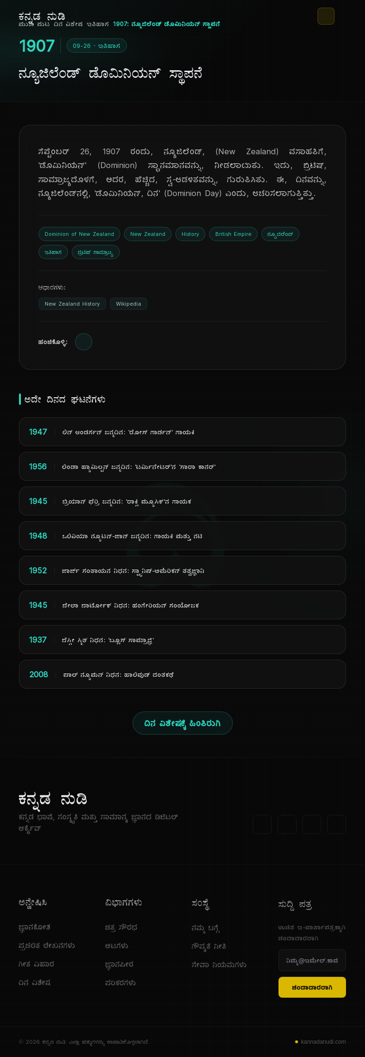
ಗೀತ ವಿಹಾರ (37, 967)
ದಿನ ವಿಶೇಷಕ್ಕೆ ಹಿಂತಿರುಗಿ (182, 723)
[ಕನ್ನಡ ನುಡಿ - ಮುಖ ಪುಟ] (42, 16)
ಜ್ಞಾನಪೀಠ (120, 971)
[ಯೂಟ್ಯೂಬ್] (311, 828)
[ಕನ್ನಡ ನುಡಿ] (110, 801)
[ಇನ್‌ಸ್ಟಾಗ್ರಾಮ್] (336, 828)
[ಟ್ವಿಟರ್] (287, 828)
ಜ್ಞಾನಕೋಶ (35, 930)
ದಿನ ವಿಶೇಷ (35, 986)
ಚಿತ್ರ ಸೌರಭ (122, 934)
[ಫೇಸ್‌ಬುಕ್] (262, 828)
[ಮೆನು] (342, 16)
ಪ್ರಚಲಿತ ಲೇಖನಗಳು (47, 949)
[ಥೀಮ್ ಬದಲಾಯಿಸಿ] (326, 16)
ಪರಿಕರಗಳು (121, 990)
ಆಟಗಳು (117, 953)
